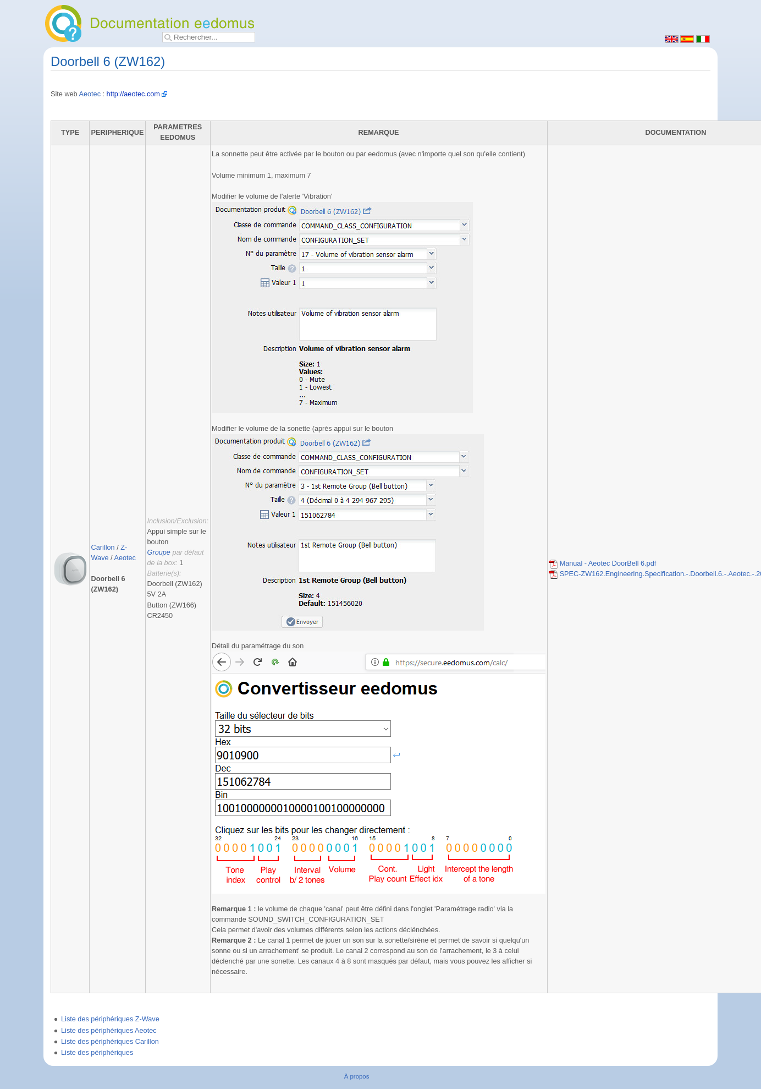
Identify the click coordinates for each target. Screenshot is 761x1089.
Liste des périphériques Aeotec (109, 1031)
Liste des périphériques (97, 1053)
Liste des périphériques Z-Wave (110, 1019)
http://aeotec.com (133, 94)
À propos (357, 1076)
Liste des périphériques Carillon (110, 1042)
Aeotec (90, 94)
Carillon (103, 547)
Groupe (158, 552)
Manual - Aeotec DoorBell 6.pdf (602, 563)
